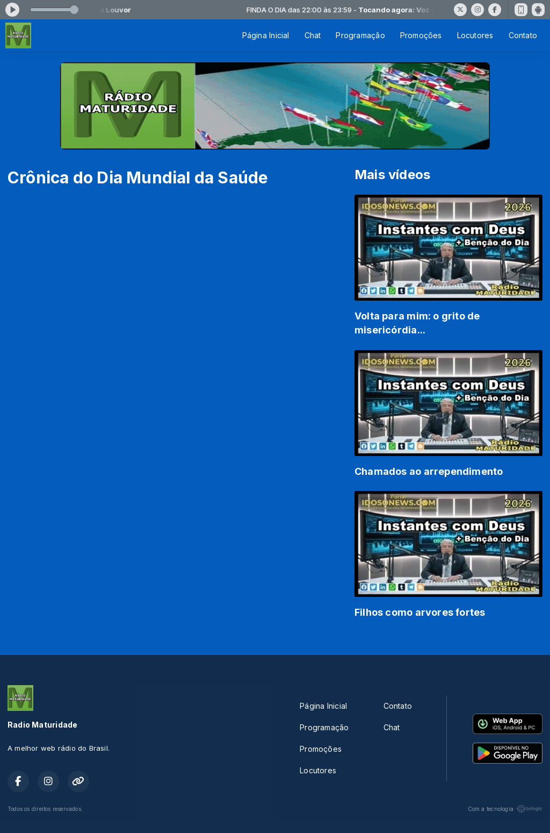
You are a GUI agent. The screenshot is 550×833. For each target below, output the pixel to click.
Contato (523, 35)
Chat (313, 35)
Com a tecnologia (505, 809)
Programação (360, 35)
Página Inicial (266, 35)
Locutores (475, 35)
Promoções (421, 35)
